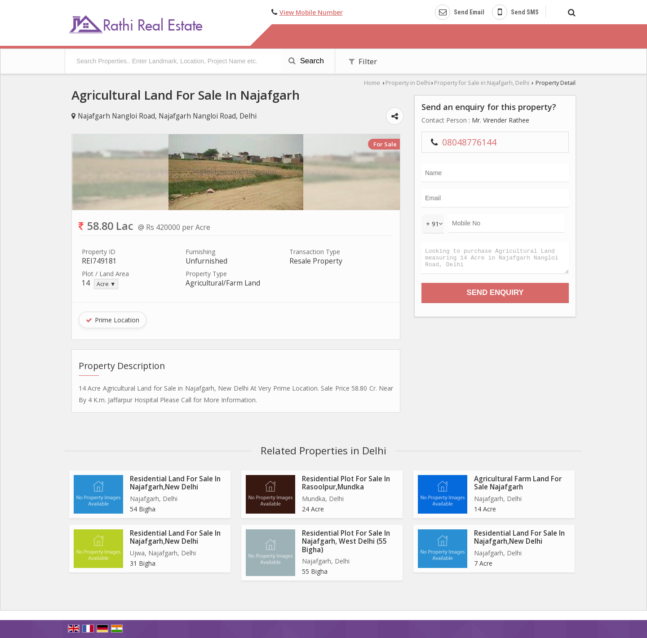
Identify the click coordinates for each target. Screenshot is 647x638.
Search (306, 61)
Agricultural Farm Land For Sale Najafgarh (518, 483)
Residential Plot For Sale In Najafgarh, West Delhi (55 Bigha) (346, 541)
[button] (311, 12)
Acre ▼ (106, 284)
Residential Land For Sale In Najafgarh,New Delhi (175, 483)
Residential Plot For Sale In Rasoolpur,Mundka (346, 483)
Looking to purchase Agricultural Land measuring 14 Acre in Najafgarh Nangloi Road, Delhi (495, 260)
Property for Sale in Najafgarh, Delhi (481, 83)
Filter (363, 61)
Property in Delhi (408, 83)
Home (372, 83)
